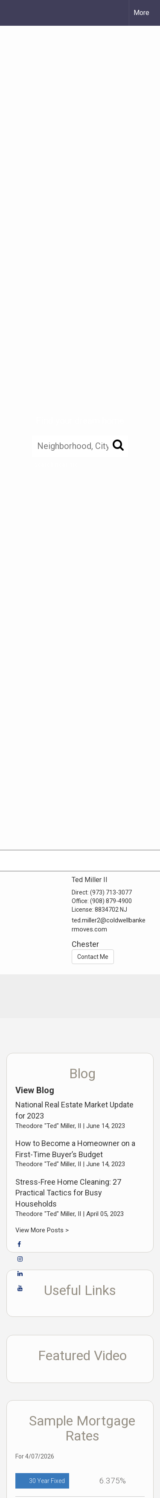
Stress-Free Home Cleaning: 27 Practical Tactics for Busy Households (68, 1192)
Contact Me (92, 956)
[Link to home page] (14, 13)
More (141, 13)
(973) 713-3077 (111, 892)
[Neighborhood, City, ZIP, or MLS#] (80, 446)
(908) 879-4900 (111, 901)
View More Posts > (42, 1230)
